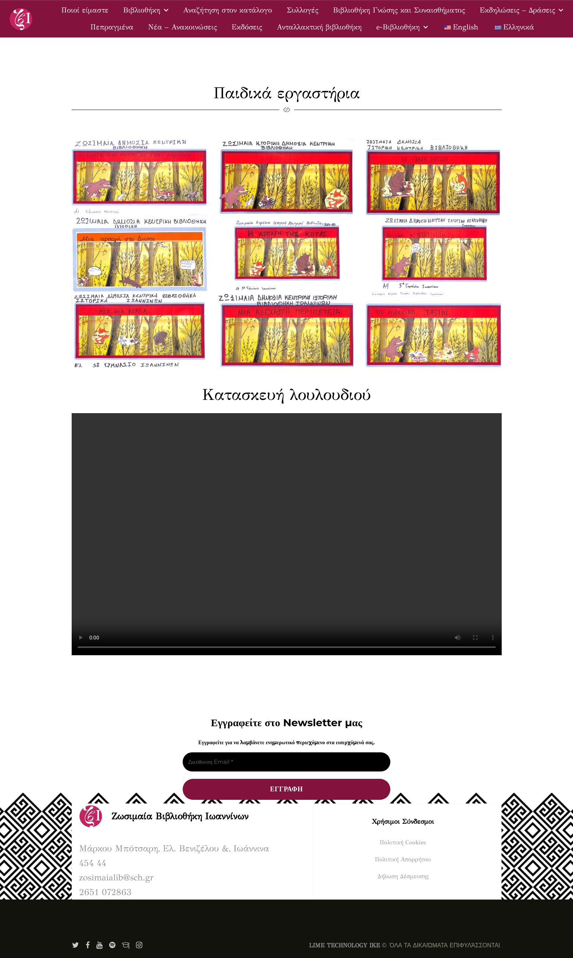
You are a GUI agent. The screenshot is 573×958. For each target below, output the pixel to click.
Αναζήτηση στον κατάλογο (227, 10)
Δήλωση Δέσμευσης (403, 876)
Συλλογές (302, 10)
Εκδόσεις (247, 27)
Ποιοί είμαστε (84, 10)
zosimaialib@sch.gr (116, 877)
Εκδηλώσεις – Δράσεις (521, 10)
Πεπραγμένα (111, 27)
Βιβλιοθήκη (145, 10)
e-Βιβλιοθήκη (402, 27)
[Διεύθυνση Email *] (286, 762)
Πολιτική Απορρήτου (403, 859)
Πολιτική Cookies (403, 842)
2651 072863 (105, 892)
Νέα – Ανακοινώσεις (182, 27)
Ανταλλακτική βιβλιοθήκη (319, 27)
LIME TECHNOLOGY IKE (344, 945)
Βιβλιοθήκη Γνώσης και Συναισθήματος (399, 10)
